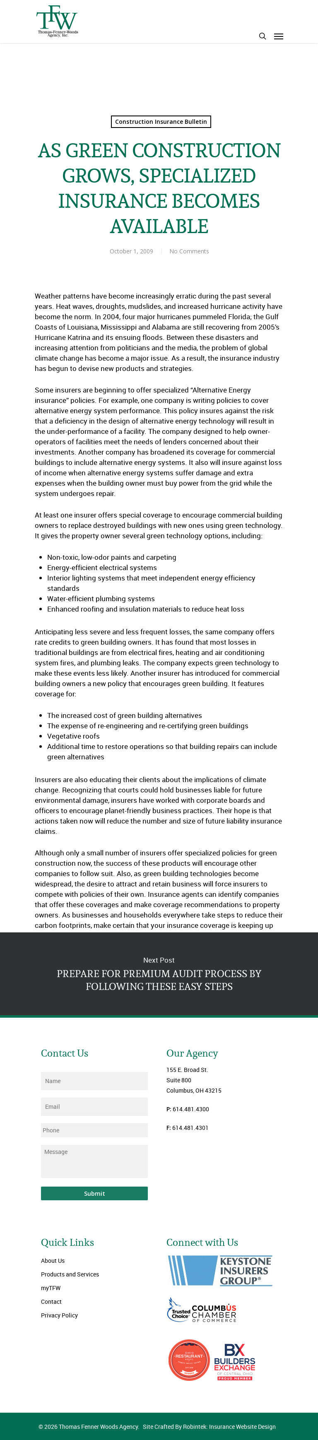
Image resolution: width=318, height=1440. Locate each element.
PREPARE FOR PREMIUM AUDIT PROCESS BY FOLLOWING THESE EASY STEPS (159, 973)
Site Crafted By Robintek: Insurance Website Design (209, 1426)
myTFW (50, 1288)
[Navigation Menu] (278, 36)
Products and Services (70, 1274)
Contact (51, 1301)
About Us (53, 1260)
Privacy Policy (59, 1315)
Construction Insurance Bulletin (161, 121)
